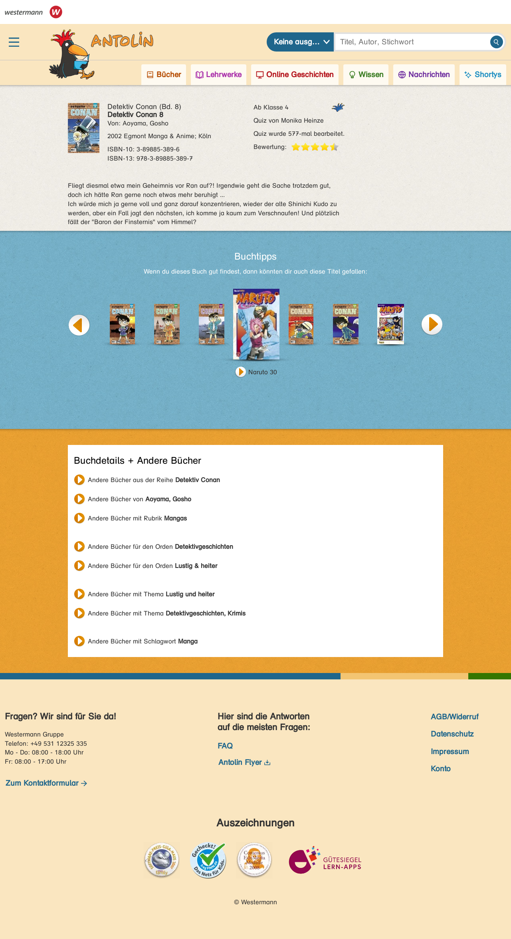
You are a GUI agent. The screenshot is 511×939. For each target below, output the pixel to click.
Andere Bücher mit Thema (151, 594)
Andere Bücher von (139, 499)
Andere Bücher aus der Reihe (154, 480)
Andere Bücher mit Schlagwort (143, 641)
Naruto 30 (262, 372)
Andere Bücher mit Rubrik (137, 518)
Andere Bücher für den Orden (160, 546)
